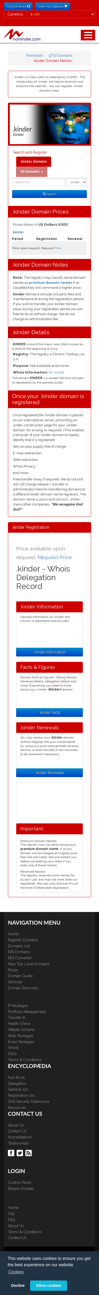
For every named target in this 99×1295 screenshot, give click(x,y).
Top (11, 1214)
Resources (17, 1107)
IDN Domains (19, 952)
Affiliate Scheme (21, 1030)
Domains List (19, 946)
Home (13, 934)
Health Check (19, 1024)
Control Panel (19, 1182)
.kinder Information (49, 652)
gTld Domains (61, 55)
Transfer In (17, 1017)
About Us (16, 1125)
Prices (13, 970)
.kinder (18, 232)
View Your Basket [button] (52, 6)
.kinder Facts (49, 712)
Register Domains (23, 940)
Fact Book (16, 1077)
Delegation (17, 1083)
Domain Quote (20, 976)
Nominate (34, 55)
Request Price (54, 557)
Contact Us (17, 1131)
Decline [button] (18, 1285)
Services (15, 982)
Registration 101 (21, 1095)
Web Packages (20, 1036)
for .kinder (57, 372)
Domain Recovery (23, 988)
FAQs (12, 1054)
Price (58, 248)
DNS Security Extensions (28, 1101)
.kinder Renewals (49, 773)
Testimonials (18, 1143)
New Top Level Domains (29, 964)
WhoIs (13, 1048)
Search (49, 194)
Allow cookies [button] (48, 1285)
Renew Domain (21, 1189)
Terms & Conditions (25, 1060)
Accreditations (20, 1137)
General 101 (18, 1089)
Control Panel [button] (18, 6)
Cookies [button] (16, 1272)
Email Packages (21, 1042)
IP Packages (18, 1006)
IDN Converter (20, 958)
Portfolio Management (27, 1012)
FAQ (11, 1220)
